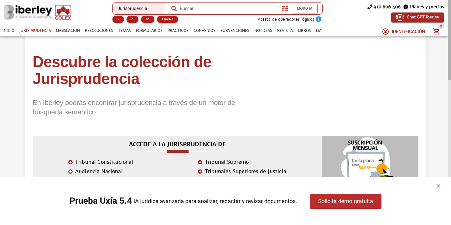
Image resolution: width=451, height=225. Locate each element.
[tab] (8, 30)
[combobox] (229, 8)
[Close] (438, 186)
